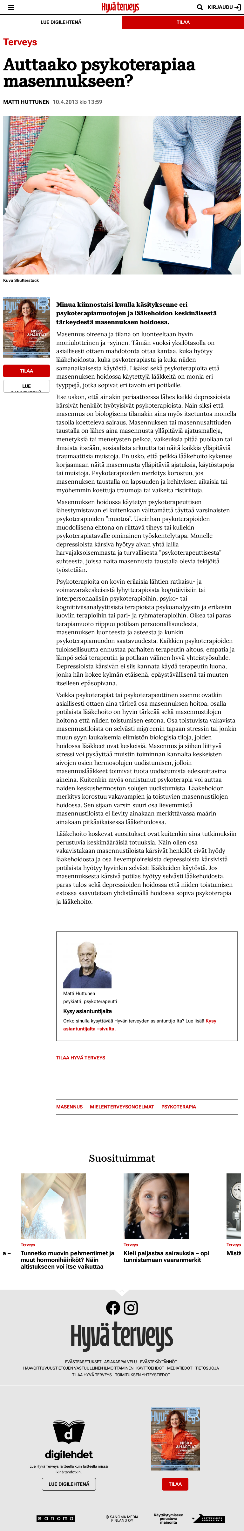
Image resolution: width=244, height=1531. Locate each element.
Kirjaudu (224, 7)
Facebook (113, 1308)
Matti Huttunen (26, 102)
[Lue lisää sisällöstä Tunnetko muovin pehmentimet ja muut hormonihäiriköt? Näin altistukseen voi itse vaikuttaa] (70, 1206)
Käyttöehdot (150, 1368)
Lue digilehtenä (61, 22)
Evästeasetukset (83, 1361)
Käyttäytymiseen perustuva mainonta (168, 1519)
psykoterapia (178, 1107)
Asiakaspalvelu (120, 1361)
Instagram (131, 1308)
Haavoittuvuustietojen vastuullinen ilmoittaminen (78, 1368)
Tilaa (183, 22)
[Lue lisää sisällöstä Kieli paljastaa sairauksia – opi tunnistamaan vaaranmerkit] (173, 1206)
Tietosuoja (207, 1368)
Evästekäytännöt (158, 1361)
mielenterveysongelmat (122, 1107)
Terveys (20, 41)
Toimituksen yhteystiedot (142, 1374)
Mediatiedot (179, 1368)
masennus (69, 1107)
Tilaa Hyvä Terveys (80, 1058)
